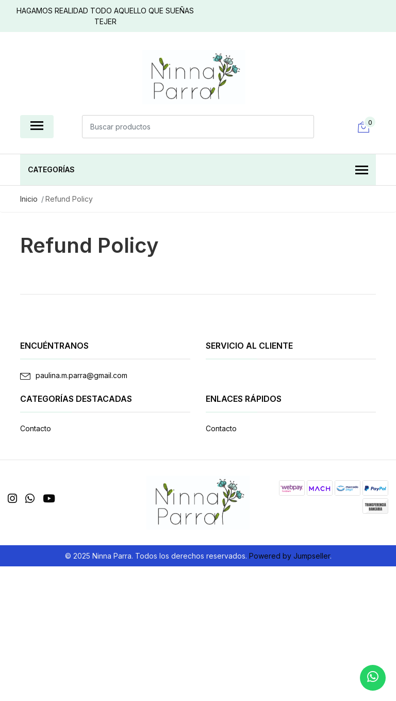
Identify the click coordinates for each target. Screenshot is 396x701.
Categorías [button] (198, 170)
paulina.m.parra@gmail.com (81, 375)
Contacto (35, 428)
